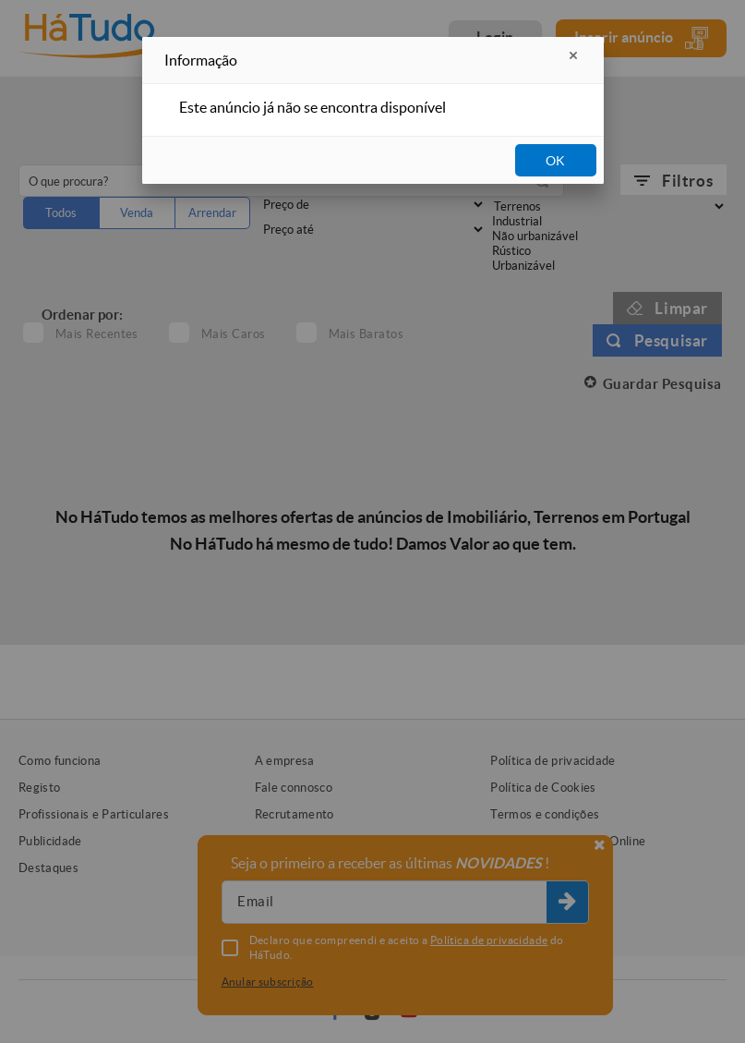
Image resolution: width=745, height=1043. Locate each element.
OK (555, 160)
